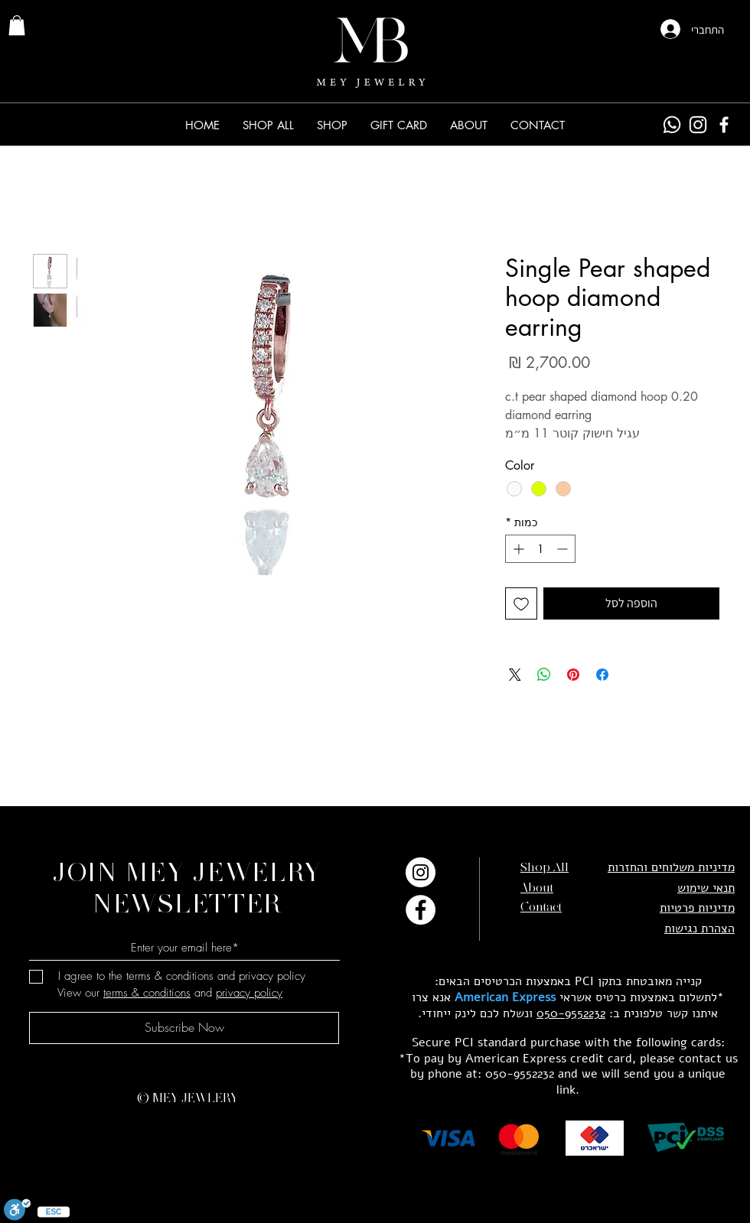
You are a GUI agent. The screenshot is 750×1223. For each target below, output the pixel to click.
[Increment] (517, 548)
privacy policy (249, 992)
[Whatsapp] (672, 124)
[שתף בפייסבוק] (602, 674)
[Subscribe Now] (184, 1028)
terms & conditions (147, 992)
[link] (16, 25)
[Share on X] (515, 674)
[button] (332, 125)
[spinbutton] (540, 548)
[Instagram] (698, 124)
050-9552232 (570, 1013)
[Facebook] (724, 124)
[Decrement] (563, 548)
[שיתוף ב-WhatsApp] (544, 674)
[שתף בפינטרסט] (573, 674)
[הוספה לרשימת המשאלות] (521, 603)
